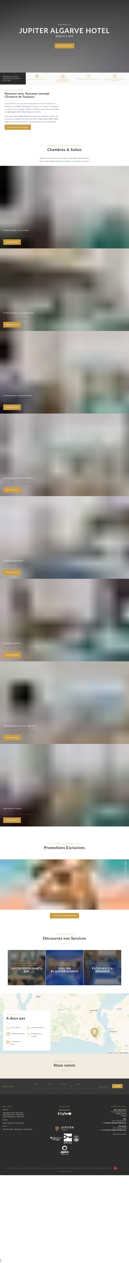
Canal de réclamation (61, 1176)
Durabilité (32, 1176)
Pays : (50, 1090)
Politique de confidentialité (102, 1176)
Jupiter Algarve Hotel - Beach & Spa (13, 1120)
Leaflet (109, 1059)
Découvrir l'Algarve (8, 1176)
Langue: (64, 1090)
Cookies (112, 1176)
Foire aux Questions (41, 1176)
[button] (94, 1038)
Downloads (26, 1176)
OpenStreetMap (124, 1059)
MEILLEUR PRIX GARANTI (37, 79)
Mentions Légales (72, 1176)
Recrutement (51, 1176)
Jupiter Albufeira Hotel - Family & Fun (14, 1124)
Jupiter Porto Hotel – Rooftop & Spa (13, 1137)
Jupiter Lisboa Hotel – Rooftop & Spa (14, 1131)
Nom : (36, 1090)
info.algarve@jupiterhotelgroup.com (114, 1130)
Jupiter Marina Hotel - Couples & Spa (14, 1122)
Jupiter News (18, 1176)
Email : (79, 1090)
